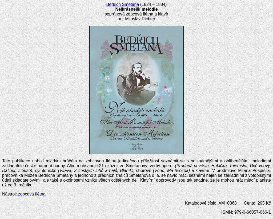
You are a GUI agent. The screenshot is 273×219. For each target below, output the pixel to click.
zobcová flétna (32, 194)
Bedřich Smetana (122, 4)
